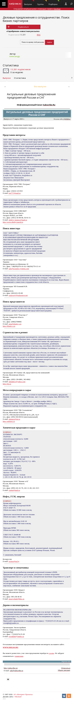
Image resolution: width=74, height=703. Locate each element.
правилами (19, 656)
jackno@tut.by (14, 561)
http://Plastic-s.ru (9, 326)
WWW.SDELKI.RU (10, 647)
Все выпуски (40, 86)
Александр (14, 56)
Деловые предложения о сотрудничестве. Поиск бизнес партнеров (36, 19)
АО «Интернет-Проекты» (23, 694)
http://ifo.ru (7, 384)
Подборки (53, 2)
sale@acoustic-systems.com (19, 269)
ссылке (51, 653)
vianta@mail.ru (14, 490)
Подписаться (23, 27)
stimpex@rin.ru (14, 419)
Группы (42, 2)
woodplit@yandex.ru (16, 636)
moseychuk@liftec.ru (16, 599)
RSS (38, 34)
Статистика (11, 65)
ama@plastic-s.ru (15, 324)
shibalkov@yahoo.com (17, 382)
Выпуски (29, 2)
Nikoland (18, 697)
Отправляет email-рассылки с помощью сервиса (37, 9)
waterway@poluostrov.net (18, 295)
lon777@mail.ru (14, 193)
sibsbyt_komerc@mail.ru (18, 220)
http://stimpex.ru (9, 421)
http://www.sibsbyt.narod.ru (13, 222)
